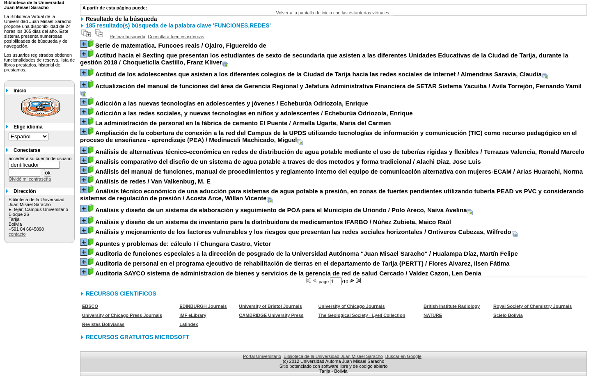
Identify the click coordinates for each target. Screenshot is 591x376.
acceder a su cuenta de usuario (40, 158)
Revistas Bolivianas (103, 324)
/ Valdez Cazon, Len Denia (288, 273)
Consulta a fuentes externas (176, 36)
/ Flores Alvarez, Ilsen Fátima (302, 263)
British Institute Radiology (452, 306)
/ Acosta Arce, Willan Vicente (332, 195)
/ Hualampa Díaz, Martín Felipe (306, 253)
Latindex (188, 324)
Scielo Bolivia (508, 315)
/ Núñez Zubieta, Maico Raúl (273, 221)
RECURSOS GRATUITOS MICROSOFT (137, 337)
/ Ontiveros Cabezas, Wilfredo (303, 231)
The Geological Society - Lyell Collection (361, 315)
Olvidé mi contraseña (30, 179)
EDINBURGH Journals (203, 306)
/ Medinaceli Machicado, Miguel (328, 136)
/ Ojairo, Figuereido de (180, 45)
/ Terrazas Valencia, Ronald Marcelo (339, 151)
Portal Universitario (262, 356)
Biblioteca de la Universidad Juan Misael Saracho (333, 356)
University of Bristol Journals (270, 306)
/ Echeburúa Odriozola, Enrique (231, 103)
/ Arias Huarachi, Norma (339, 171)
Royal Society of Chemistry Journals (532, 306)
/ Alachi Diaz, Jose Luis (288, 161)
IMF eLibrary (192, 315)
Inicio (20, 91)
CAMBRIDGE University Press (271, 315)
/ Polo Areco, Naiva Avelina (281, 209)
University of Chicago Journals (351, 306)
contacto (17, 234)
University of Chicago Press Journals (122, 315)
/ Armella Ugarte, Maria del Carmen (243, 122)
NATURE (433, 315)
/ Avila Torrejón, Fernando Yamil (338, 86)
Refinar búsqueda (127, 36)
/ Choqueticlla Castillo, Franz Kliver (324, 59)
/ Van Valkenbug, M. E (153, 181)
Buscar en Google (403, 356)
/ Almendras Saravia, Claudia (318, 74)
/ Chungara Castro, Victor (183, 243)
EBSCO (90, 306)
